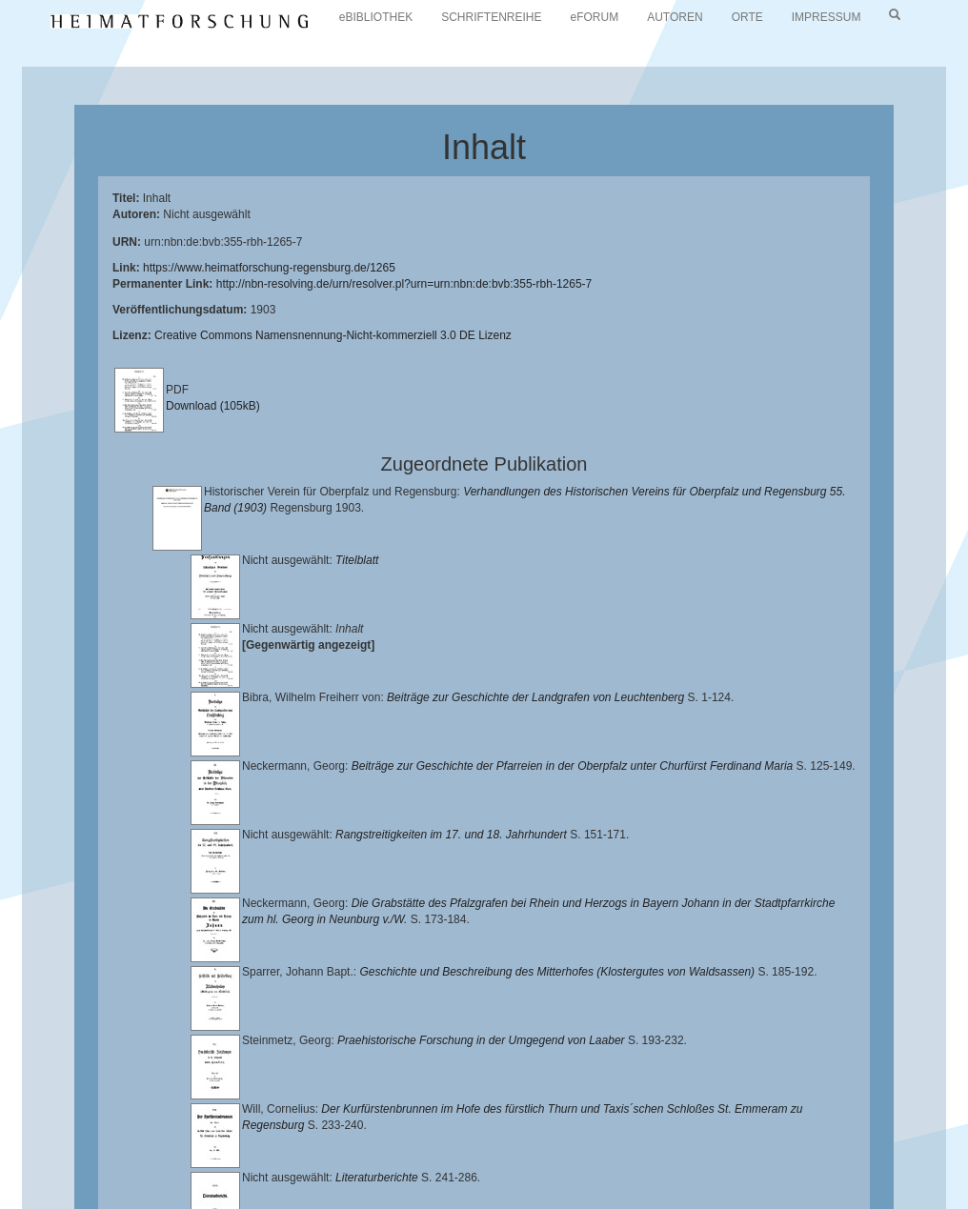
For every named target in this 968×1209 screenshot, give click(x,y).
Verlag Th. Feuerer (406, 1153)
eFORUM (595, 17)
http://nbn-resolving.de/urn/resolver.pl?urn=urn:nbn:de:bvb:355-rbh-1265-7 (404, 284)
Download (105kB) (213, 406)
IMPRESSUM (826, 17)
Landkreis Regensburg (683, 1137)
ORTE (747, 17)
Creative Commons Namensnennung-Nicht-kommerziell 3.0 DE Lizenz (333, 335)
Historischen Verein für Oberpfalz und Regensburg (466, 1137)
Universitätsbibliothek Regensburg (546, 1122)
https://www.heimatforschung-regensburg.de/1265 (269, 267)
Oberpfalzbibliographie (157, 1167)
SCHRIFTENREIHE (491, 17)
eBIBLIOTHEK (376, 17)
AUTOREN (674, 17)
